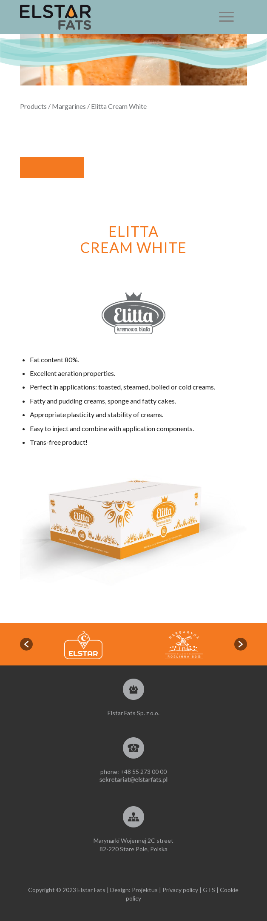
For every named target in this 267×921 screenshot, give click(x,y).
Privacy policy (180, 889)
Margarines (69, 106)
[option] (184, 645)
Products (33, 106)
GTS (209, 889)
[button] (26, 644)
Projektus (145, 889)
